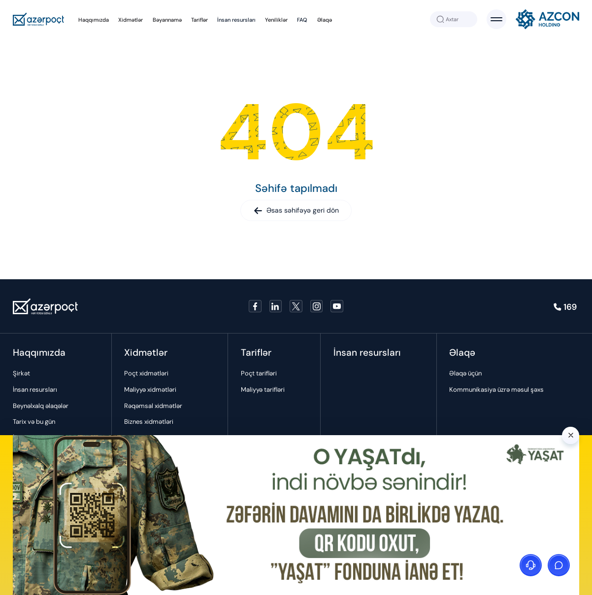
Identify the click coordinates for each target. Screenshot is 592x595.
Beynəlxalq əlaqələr (40, 406)
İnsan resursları (236, 19)
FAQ (302, 19)
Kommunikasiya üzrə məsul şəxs (496, 389)
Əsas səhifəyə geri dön (296, 210)
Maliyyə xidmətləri (150, 389)
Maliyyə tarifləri (263, 389)
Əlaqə (324, 19)
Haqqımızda (93, 19)
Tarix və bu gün (34, 421)
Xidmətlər (130, 19)
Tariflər (199, 19)
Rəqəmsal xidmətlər (153, 406)
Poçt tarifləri (259, 373)
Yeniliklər (276, 19)
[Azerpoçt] (39, 19)
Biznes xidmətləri (148, 421)
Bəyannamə (167, 19)
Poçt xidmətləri (146, 373)
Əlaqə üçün (465, 373)
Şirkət (21, 373)
